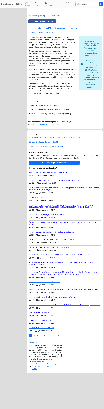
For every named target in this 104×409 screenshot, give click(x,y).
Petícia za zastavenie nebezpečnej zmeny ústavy (46, 175)
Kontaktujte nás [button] (67, 3)
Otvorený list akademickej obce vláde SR (43, 170)
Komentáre (60, 56)
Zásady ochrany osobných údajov (42, 61)
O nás (34, 397)
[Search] (87, 4)
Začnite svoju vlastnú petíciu (54, 191)
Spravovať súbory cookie (41, 395)
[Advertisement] (65, 25)
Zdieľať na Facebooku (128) (41, 50)
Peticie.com (7, 4)
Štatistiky (73, 56)
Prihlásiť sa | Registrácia (51, 4)
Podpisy (44, 56)
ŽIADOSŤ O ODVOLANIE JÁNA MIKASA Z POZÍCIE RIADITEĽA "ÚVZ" (55, 166)
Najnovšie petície (38, 4)
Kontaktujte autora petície (49, 152)
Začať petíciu (28, 4)
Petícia (32, 56)
